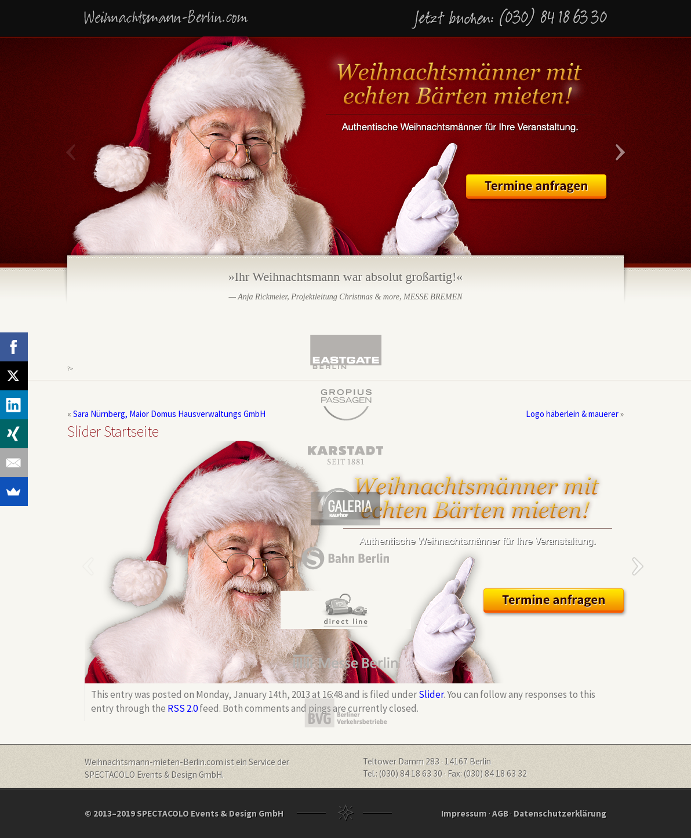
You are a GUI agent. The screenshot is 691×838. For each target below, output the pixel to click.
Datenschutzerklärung (560, 813)
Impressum (464, 813)
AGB (500, 813)
